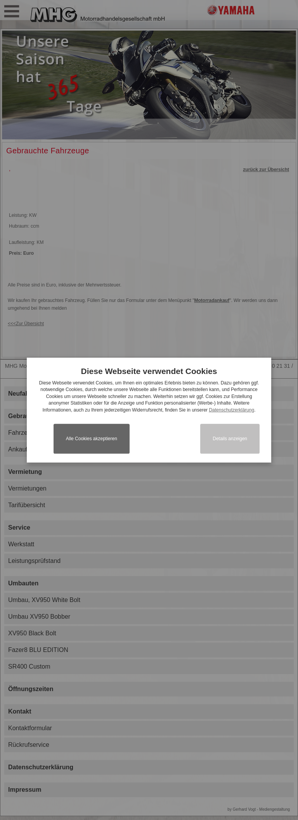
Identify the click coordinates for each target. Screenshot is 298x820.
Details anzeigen (230, 438)
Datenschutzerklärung (231, 409)
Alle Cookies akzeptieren (91, 438)
